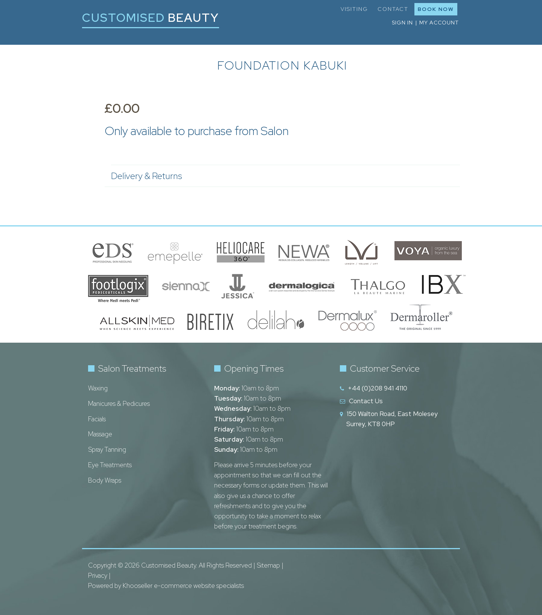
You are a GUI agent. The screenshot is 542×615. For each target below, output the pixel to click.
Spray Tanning (107, 449)
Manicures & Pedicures (119, 403)
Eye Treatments (110, 465)
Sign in (402, 22)
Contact (393, 9)
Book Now (436, 9)
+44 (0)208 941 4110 (377, 388)
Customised (150, 17)
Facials (97, 419)
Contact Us (366, 401)
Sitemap (268, 565)
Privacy (97, 575)
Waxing (98, 388)
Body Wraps (104, 480)
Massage (100, 434)
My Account (439, 22)
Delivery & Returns (281, 176)
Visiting (354, 9)
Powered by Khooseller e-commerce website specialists (166, 586)
